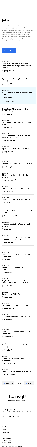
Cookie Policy (6, 432)
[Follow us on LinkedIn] (10, 417)
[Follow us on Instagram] (18, 416)
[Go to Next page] (29, 383)
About (4, 424)
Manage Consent (6, 442)
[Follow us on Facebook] (14, 416)
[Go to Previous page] (8, 383)
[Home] (17, 397)
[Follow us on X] (22, 416)
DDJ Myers (11, 101)
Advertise (5, 426)
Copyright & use (6, 440)
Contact (4, 429)
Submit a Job (9, 50)
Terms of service (6, 438)
